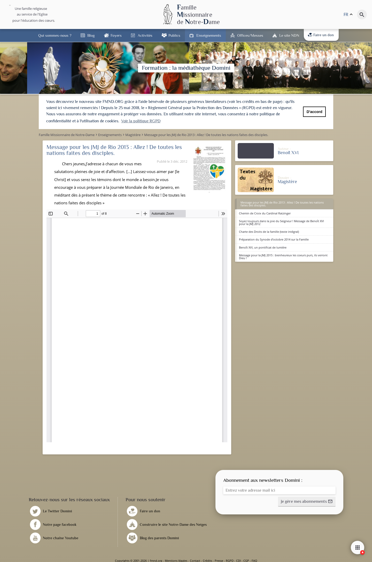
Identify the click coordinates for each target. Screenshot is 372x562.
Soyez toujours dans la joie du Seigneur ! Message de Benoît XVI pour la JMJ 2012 (281, 222)
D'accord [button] (314, 112)
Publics (174, 35)
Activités (145, 35)
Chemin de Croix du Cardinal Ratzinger (265, 213)
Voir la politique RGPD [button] (140, 121)
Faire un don (321, 35)
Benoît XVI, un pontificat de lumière (262, 247)
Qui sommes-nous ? (54, 35)
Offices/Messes (250, 35)
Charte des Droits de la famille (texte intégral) (269, 232)
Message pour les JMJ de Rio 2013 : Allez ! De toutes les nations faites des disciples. (282, 203)
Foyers (116, 35)
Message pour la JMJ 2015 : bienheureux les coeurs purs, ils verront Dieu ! (283, 256)
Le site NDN (289, 35)
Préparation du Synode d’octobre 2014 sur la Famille (274, 239)
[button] (307, 502)
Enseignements (208, 35)
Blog (91, 35)
